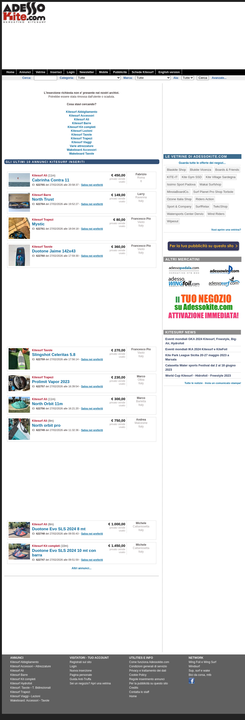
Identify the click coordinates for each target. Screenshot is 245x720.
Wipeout (172, 221)
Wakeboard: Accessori (24, 700)
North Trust (43, 199)
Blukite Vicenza (200, 169)
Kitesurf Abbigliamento (81, 112)
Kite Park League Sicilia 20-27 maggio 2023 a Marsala (197, 357)
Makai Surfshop (210, 184)
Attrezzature (43, 666)
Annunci (25, 72)
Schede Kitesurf (142, 72)
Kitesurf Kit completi (81, 127)
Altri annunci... (81, 568)
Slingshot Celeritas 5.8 (53, 354)
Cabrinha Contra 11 (50, 180)
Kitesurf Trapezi (81, 138)
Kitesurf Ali (81, 119)
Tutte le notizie (194, 383)
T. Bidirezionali (41, 687)
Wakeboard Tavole (81, 153)
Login (71, 72)
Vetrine (40, 72)
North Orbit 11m (47, 404)
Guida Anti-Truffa (80, 679)
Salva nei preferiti (92, 184)
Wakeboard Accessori (82, 150)
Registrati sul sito (80, 662)
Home (10, 72)
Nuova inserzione (81, 670)
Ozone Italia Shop (179, 199)
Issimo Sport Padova (181, 184)
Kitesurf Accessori (81, 115)
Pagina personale (81, 675)
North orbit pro (46, 425)
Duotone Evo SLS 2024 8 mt (59, 529)
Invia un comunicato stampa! (223, 383)
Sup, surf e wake (199, 670)
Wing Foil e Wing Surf (202, 662)
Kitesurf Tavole (81, 134)
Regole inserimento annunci (147, 679)
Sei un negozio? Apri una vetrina (90, 683)
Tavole (45, 700)
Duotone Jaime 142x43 (54, 251)
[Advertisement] (194, 35)
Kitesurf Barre (81, 123)
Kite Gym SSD (192, 177)
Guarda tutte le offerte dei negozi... (202, 163)
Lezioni (35, 696)
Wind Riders (216, 214)
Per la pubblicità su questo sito (148, 683)
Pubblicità (120, 72)
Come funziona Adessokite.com (149, 662)
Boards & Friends (227, 169)
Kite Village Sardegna (220, 177)
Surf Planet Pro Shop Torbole (213, 192)
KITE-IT (172, 177)
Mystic (38, 224)
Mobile (103, 72)
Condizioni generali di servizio (148, 666)
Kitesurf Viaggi (82, 142)
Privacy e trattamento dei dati (147, 670)
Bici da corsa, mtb (200, 675)
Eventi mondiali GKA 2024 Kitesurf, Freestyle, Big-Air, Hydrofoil (201, 341)
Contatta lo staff (139, 692)
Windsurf (194, 666)
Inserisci (56, 72)
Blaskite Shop (176, 169)
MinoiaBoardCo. (178, 192)
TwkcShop (220, 206)
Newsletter (87, 72)
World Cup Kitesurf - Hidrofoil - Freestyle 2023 (198, 375)
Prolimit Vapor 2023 (51, 381)
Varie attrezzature (81, 146)
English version (169, 72)
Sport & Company (179, 206)
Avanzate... (219, 78)
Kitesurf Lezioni (81, 131)
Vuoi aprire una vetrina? (226, 229)
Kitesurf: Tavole (20, 687)
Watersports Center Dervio (185, 214)
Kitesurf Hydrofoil (21, 683)
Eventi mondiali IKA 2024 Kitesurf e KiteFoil (196, 349)
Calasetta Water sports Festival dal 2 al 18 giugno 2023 (200, 367)
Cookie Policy (138, 675)
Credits (133, 687)
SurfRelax (202, 206)
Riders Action (205, 199)
